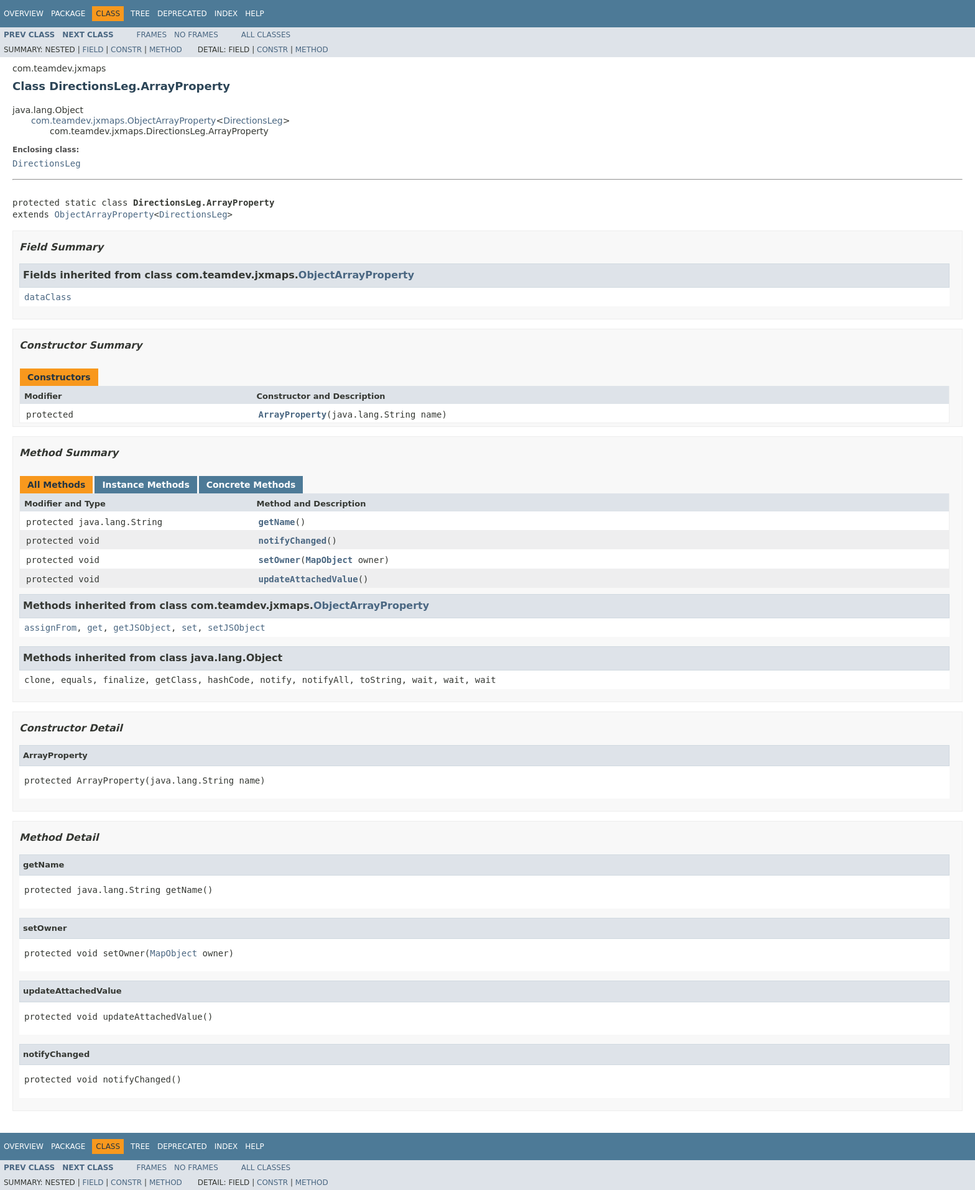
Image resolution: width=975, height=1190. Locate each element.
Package (68, 13)
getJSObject (142, 628)
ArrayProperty (293, 414)
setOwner (279, 560)
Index (226, 13)
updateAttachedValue (308, 579)
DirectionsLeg (253, 121)
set (189, 628)
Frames (152, 34)
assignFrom (50, 628)
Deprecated (182, 13)
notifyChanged (293, 541)
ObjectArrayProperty (104, 214)
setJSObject (237, 628)
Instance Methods (145, 485)
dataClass (48, 297)
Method (165, 49)
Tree (140, 13)
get (95, 628)
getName (277, 522)
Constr (126, 49)
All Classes (265, 34)
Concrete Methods (251, 485)
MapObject (329, 560)
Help (254, 13)
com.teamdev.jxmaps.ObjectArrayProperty (123, 121)
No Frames (196, 34)
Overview (24, 13)
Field (92, 49)
